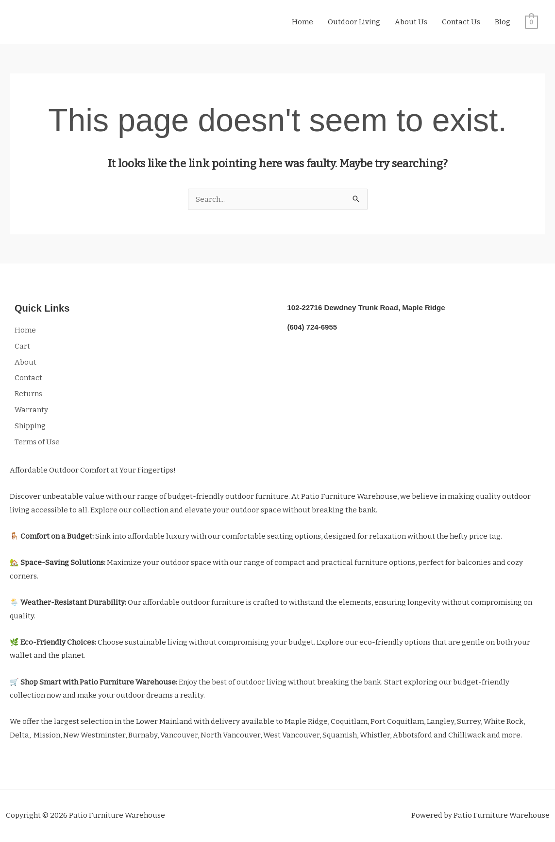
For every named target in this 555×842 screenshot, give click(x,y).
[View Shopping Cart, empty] (531, 22)
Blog (502, 22)
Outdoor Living (354, 22)
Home (302, 22)
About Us (411, 22)
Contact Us (461, 22)
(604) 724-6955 (312, 327)
